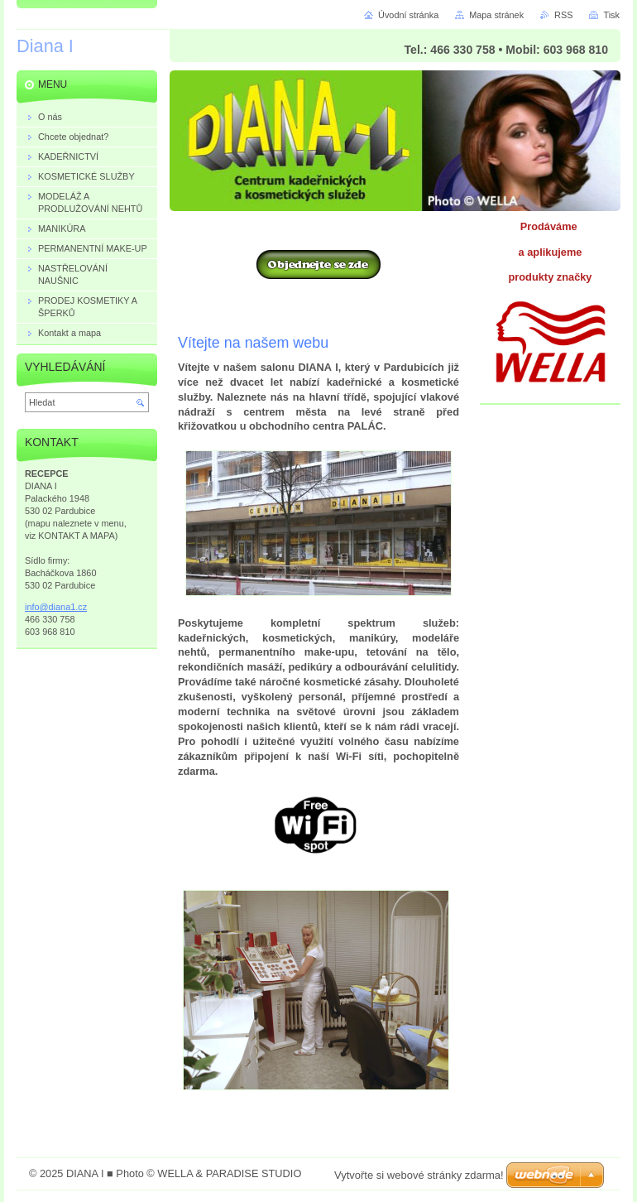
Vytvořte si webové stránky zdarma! (419, 1175)
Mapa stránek (496, 15)
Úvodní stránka (408, 15)
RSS (563, 15)
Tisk (611, 15)
